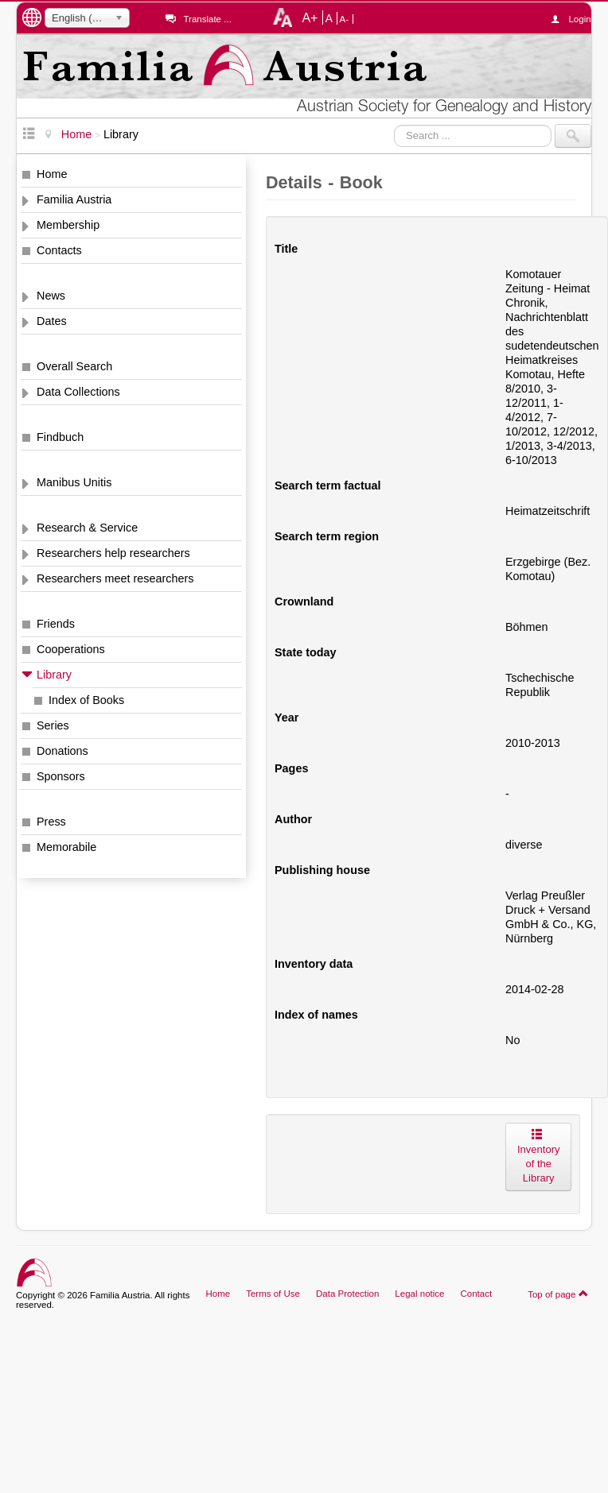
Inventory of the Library (538, 1156)
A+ (310, 17)
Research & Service (87, 527)
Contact (476, 1293)
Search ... (394, 124)
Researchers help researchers (113, 553)
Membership (68, 225)
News (51, 295)
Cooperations (71, 649)
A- (344, 19)
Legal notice (419, 1293)
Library (54, 674)
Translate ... (207, 19)
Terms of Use (273, 1293)
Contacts (59, 250)
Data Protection (347, 1293)
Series (53, 725)
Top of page (558, 1293)
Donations (62, 751)
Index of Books (86, 700)
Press (51, 821)
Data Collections (78, 391)
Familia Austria (74, 199)
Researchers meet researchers (115, 578)
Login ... (579, 19)
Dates (52, 321)
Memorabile (66, 847)
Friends (56, 623)
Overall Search (74, 366)
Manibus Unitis (74, 482)
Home (52, 174)
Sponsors (61, 776)
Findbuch (60, 437)
